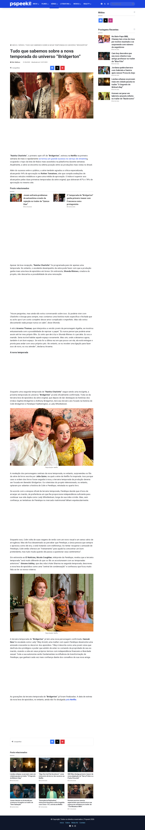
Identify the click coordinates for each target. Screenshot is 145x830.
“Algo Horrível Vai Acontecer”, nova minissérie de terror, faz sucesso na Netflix (51, 776)
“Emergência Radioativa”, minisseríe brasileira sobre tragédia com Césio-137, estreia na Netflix (51, 802)
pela (71, 699)
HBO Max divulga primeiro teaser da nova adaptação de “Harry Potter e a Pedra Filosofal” (80, 776)
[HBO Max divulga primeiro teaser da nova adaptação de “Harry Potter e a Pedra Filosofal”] (80, 765)
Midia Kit (74, 823)
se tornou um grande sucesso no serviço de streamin (62, 158)
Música (76, 4)
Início (35, 4)
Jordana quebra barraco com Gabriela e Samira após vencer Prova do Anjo (123, 70)
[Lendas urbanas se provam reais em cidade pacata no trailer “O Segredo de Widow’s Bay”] (23, 765)
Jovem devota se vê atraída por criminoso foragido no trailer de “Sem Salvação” (21, 802)
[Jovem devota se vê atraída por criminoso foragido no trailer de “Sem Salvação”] (23, 791)
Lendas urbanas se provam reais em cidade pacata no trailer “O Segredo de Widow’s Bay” (23, 776)
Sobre (67, 823)
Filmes (44, 4)
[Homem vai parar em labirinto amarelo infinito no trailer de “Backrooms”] (104, 96)
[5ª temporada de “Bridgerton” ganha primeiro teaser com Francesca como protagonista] (59, 198)
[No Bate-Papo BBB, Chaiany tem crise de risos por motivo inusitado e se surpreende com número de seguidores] (104, 39)
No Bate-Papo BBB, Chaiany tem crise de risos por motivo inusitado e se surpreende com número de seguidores (123, 41)
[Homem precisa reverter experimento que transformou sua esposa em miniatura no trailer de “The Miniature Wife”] (80, 791)
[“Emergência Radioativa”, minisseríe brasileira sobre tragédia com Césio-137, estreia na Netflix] (51, 791)
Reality (87, 4)
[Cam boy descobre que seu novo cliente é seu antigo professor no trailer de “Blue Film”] (104, 56)
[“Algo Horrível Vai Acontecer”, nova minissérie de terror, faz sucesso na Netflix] (51, 765)
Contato (82, 823)
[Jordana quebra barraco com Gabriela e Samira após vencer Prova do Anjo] (104, 70)
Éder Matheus (16, 62)
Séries (53, 4)
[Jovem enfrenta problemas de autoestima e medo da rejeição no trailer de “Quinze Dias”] (16, 198)
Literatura (64, 4)
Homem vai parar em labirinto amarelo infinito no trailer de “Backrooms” (123, 96)
